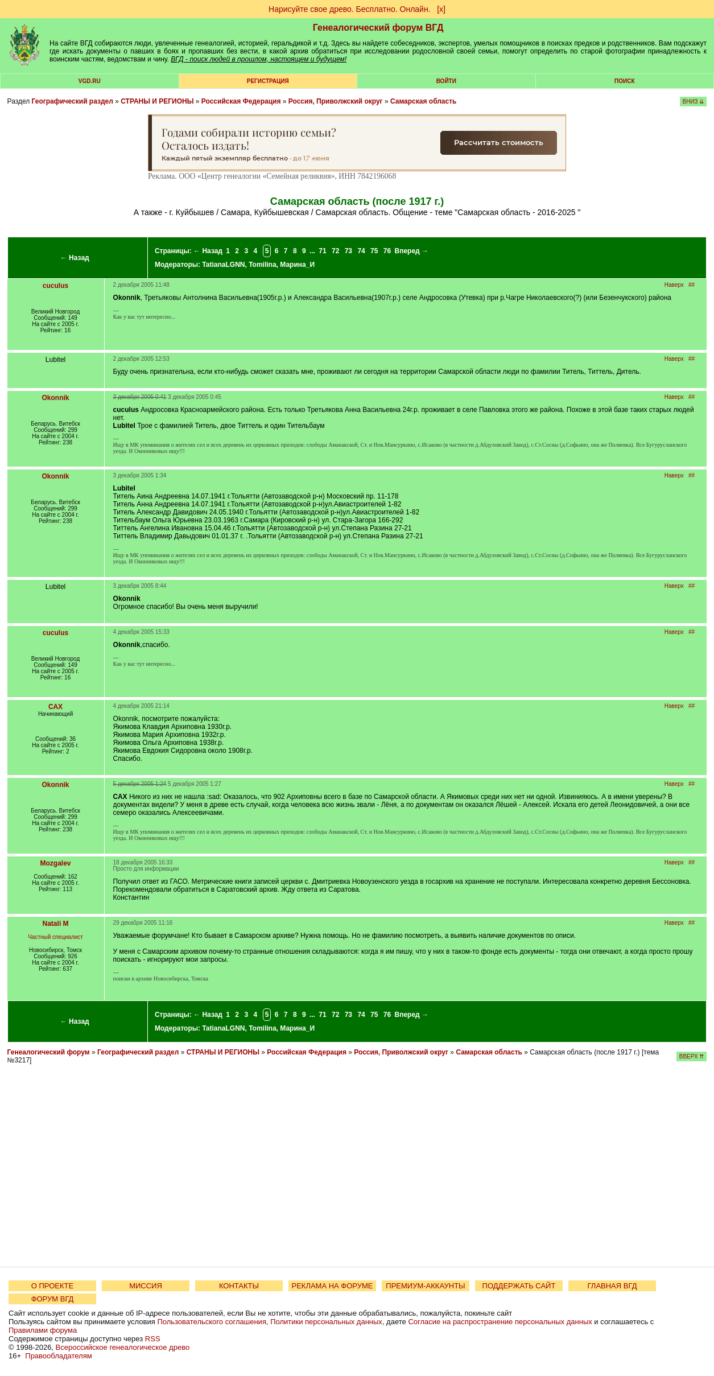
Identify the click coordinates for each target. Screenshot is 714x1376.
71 (322, 251)
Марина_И (297, 265)
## (691, 285)
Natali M (56, 924)
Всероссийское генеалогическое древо (123, 1347)
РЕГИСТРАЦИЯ (268, 81)
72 (335, 251)
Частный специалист (55, 937)
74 (361, 251)
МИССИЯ (145, 1286)
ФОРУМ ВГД (52, 1299)
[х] (441, 9)
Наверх (674, 285)
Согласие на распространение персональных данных (500, 1321)
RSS (152, 1338)
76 (387, 251)
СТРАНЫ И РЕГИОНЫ (157, 101)
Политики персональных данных (326, 1321)
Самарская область (423, 101)
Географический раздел (72, 101)
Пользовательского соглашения (211, 1321)
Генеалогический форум (48, 1052)
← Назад (74, 258)
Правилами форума (43, 1330)
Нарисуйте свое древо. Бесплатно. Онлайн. (350, 9)
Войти (446, 81)
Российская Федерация (241, 101)
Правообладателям (58, 1356)
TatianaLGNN (223, 265)
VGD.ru (90, 81)
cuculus (55, 286)
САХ (55, 707)
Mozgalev (55, 863)
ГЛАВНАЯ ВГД (612, 1286)
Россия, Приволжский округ (335, 101)
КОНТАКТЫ (239, 1286)
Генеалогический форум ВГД (378, 27)
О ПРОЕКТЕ (52, 1286)
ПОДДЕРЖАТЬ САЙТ (519, 1286)
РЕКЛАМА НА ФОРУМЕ (332, 1286)
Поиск (624, 81)
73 (348, 251)
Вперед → (411, 251)
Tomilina (262, 265)
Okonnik (55, 398)
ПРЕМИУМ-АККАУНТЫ (425, 1286)
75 (374, 251)
